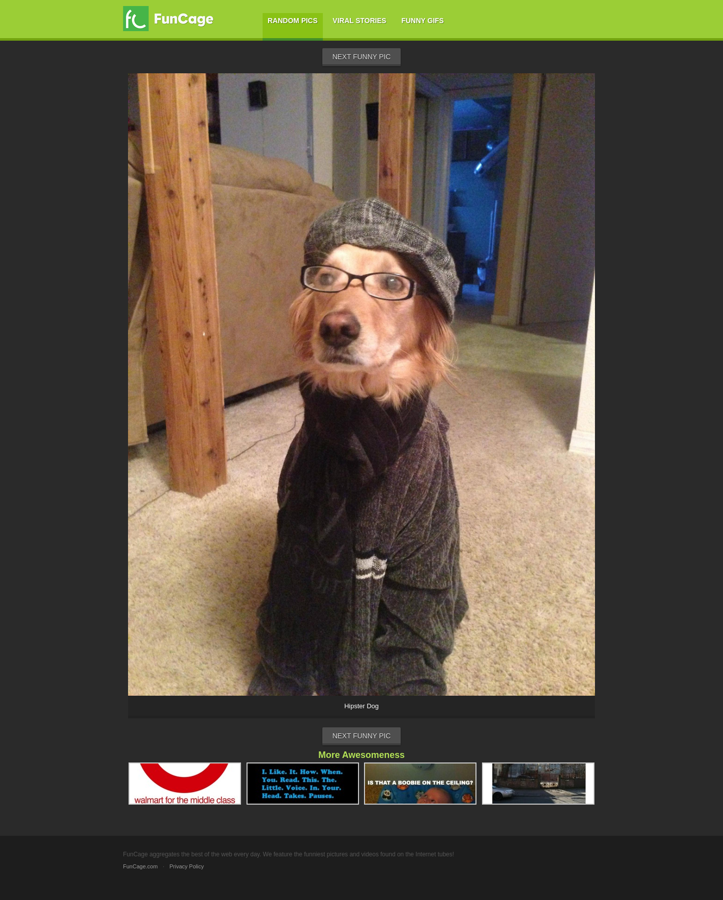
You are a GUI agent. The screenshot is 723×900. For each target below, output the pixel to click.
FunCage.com (140, 866)
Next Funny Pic (361, 57)
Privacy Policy (186, 866)
